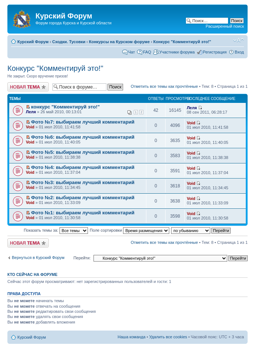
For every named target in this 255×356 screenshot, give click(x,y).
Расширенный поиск (224, 26)
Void (30, 127)
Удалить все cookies (168, 337)
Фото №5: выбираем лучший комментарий (83, 152)
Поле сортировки (129, 230)
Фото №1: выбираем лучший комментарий (83, 212)
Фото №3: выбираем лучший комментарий (83, 182)
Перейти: (82, 258)
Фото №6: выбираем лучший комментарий (83, 137)
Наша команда (131, 337)
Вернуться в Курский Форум (38, 257)
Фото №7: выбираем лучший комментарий (83, 122)
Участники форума (177, 52)
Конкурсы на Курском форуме (119, 41)
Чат (131, 52)
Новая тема (28, 86)
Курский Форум (32, 41)
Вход (239, 52)
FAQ (147, 52)
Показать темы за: (56, 230)
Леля (31, 112)
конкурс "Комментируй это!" (65, 107)
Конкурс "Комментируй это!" (182, 41)
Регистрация (215, 52)
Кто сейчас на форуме (32, 274)
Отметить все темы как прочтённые (164, 86)
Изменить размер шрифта (238, 40)
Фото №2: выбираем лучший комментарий (83, 197)
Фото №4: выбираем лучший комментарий (83, 167)
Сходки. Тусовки (68, 41)
